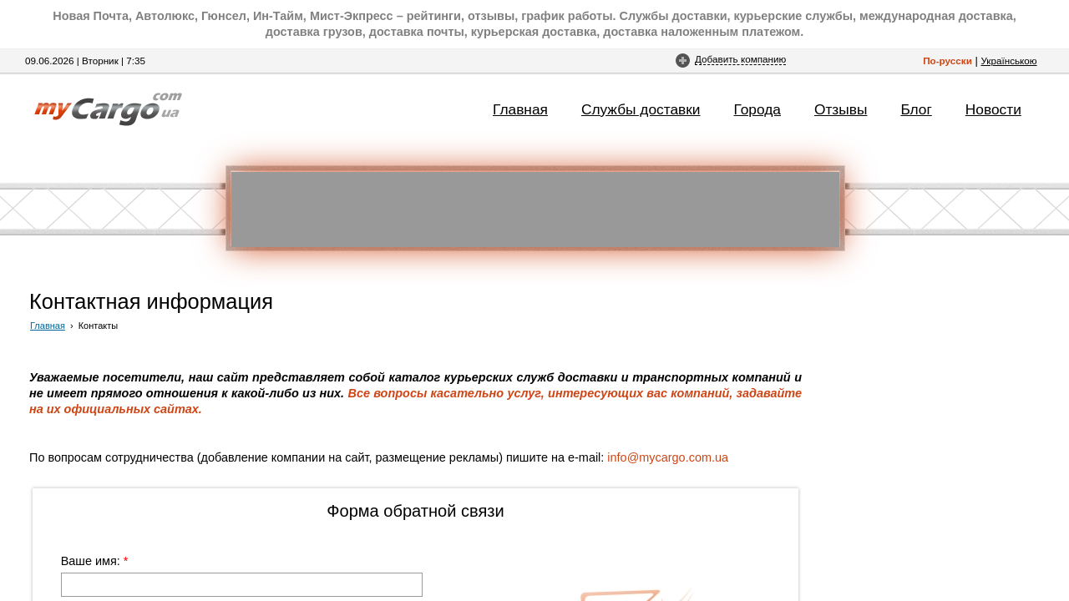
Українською (1008, 60)
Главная (520, 109)
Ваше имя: (95, 561)
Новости (993, 109)
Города (757, 109)
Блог (915, 109)
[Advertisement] (535, 209)
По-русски (947, 60)
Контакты (99, 326)
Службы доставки (641, 109)
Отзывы (840, 109)
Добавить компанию (740, 58)
